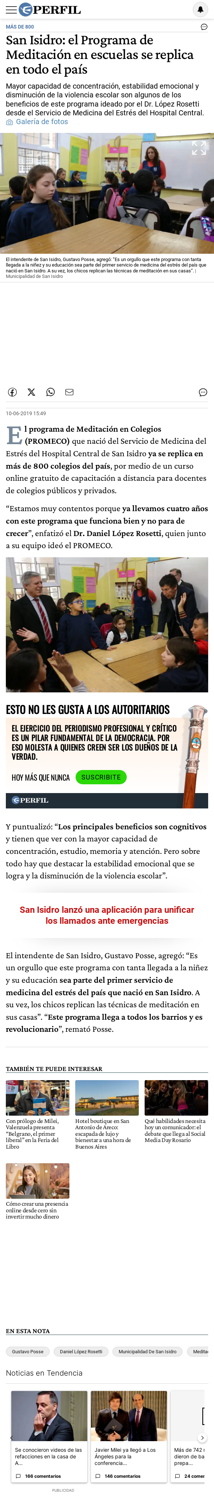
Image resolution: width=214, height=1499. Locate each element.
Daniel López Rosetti (81, 1351)
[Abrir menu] (11, 10)
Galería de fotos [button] (37, 122)
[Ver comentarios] (202, 29)
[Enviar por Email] (69, 392)
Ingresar (182, 9)
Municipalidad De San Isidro (147, 1351)
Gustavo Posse (27, 1351)
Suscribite (101, 777)
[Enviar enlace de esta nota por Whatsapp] (50, 392)
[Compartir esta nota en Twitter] (31, 392)
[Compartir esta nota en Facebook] (12, 392)
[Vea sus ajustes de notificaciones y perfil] (200, 9)
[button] (107, 207)
